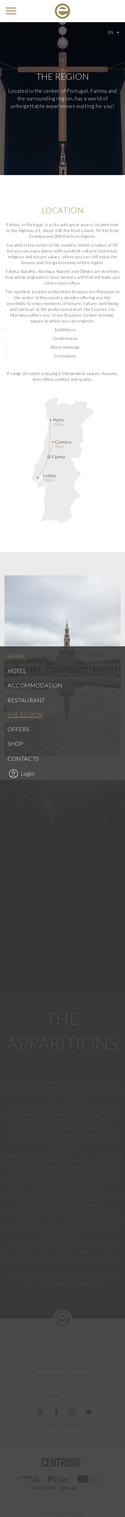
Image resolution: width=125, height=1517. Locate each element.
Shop (15, 512)
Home (16, 424)
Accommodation (35, 454)
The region (25, 483)
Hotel (17, 439)
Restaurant (26, 468)
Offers (18, 497)
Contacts (23, 527)
